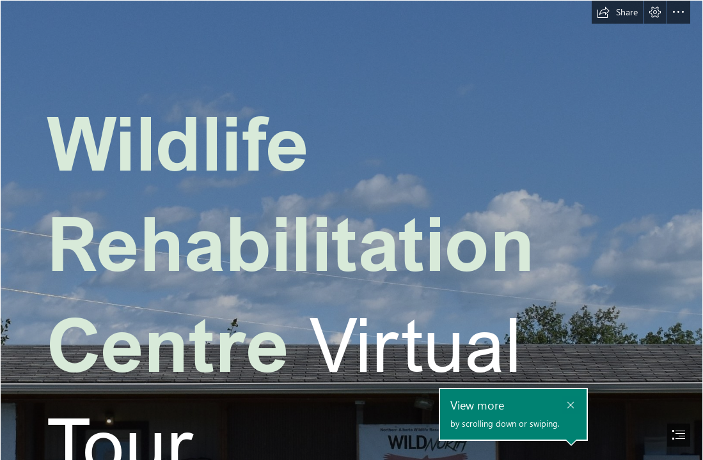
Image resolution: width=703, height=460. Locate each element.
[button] (617, 12)
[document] (351, 230)
